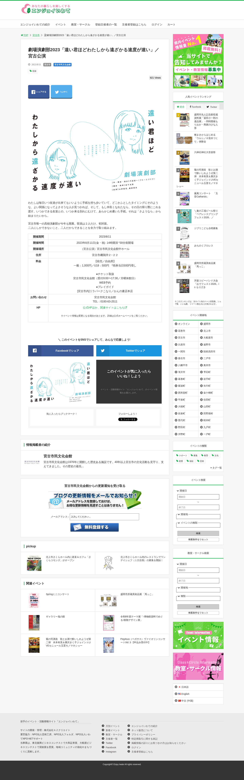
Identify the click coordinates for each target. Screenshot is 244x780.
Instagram (111, 751)
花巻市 (181, 330)
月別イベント (113, 726)
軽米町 (207, 420)
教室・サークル (80, 24)
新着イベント (113, 730)
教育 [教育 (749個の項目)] (206, 455)
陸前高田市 (209, 351)
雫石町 (207, 372)
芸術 (34, 71)
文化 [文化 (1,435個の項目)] (217, 455)
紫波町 (181, 385)
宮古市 (36, 35)
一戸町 (207, 434)
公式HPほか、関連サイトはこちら (104, 307)
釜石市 (181, 358)
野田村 (181, 427)
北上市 (207, 330)
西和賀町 (183, 392)
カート (171, 24)
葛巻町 (181, 379)
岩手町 (207, 379)
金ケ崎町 (208, 392)
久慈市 (181, 344)
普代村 (181, 420)
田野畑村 (208, 413)
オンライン (184, 323)
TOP (24, 35)
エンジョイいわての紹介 (35, 24)
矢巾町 (207, 385)
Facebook (111, 747)
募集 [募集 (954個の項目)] (196, 455)
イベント (60, 24)
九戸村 (207, 427)
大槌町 (181, 406)
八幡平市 (183, 365)
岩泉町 (181, 413)
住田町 (207, 399)
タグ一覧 (217, 467)
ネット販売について (142, 730)
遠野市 (207, 344)
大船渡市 (208, 337)
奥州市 (207, 365)
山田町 (207, 406)
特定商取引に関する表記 (144, 738)
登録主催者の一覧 (106, 24)
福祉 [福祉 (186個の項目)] (191, 461)
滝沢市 (181, 372)
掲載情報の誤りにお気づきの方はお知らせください (158, 743)
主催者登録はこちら (134, 24)
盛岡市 (207, 323)
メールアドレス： (60, 516)
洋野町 (181, 434)
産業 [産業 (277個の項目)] (181, 461)
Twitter (109, 743)
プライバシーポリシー (143, 734)
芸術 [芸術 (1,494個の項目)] (202, 461)
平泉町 (181, 399)
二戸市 (207, 358)
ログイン (156, 24)
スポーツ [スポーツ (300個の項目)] (183, 455)
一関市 (181, 351)
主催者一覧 (112, 738)
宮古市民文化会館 (62, 64)
